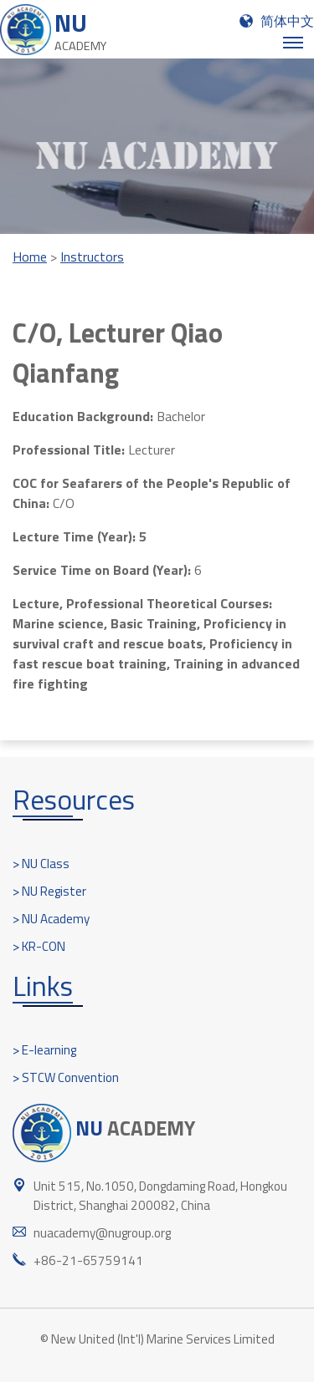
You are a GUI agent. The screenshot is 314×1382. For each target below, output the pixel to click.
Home (30, 256)
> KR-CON (39, 946)
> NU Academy (51, 918)
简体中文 (287, 21)
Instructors (92, 256)
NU (80, 29)
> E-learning (44, 1049)
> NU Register (49, 891)
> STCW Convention (66, 1077)
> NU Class (41, 863)
